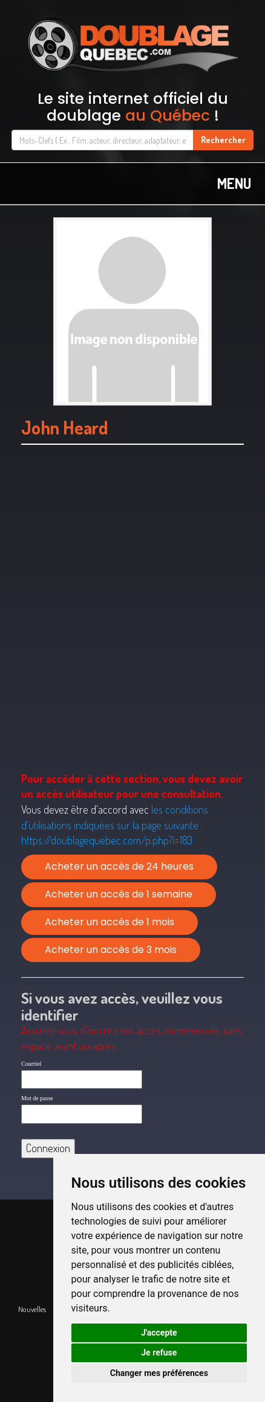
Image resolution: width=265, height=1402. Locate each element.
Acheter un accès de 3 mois (111, 950)
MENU (234, 183)
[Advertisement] (132, 623)
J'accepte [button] (159, 1332)
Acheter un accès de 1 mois (109, 922)
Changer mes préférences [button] (159, 1373)
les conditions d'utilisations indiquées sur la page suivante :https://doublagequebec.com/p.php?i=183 (114, 825)
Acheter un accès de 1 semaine (118, 894)
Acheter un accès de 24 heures (119, 866)
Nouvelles (32, 1309)
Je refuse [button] (159, 1352)
